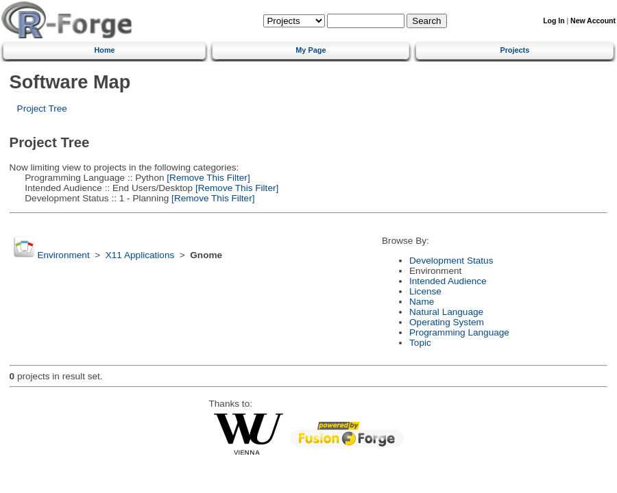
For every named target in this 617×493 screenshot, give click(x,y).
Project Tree (42, 108)
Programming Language (459, 332)
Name (421, 301)
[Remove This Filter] (207, 178)
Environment (63, 255)
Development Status (451, 260)
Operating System (446, 322)
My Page (310, 50)
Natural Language (446, 312)
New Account (593, 21)
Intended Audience (448, 281)
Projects (514, 50)
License (425, 291)
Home (104, 50)
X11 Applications (140, 255)
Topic (420, 343)
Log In (553, 21)
